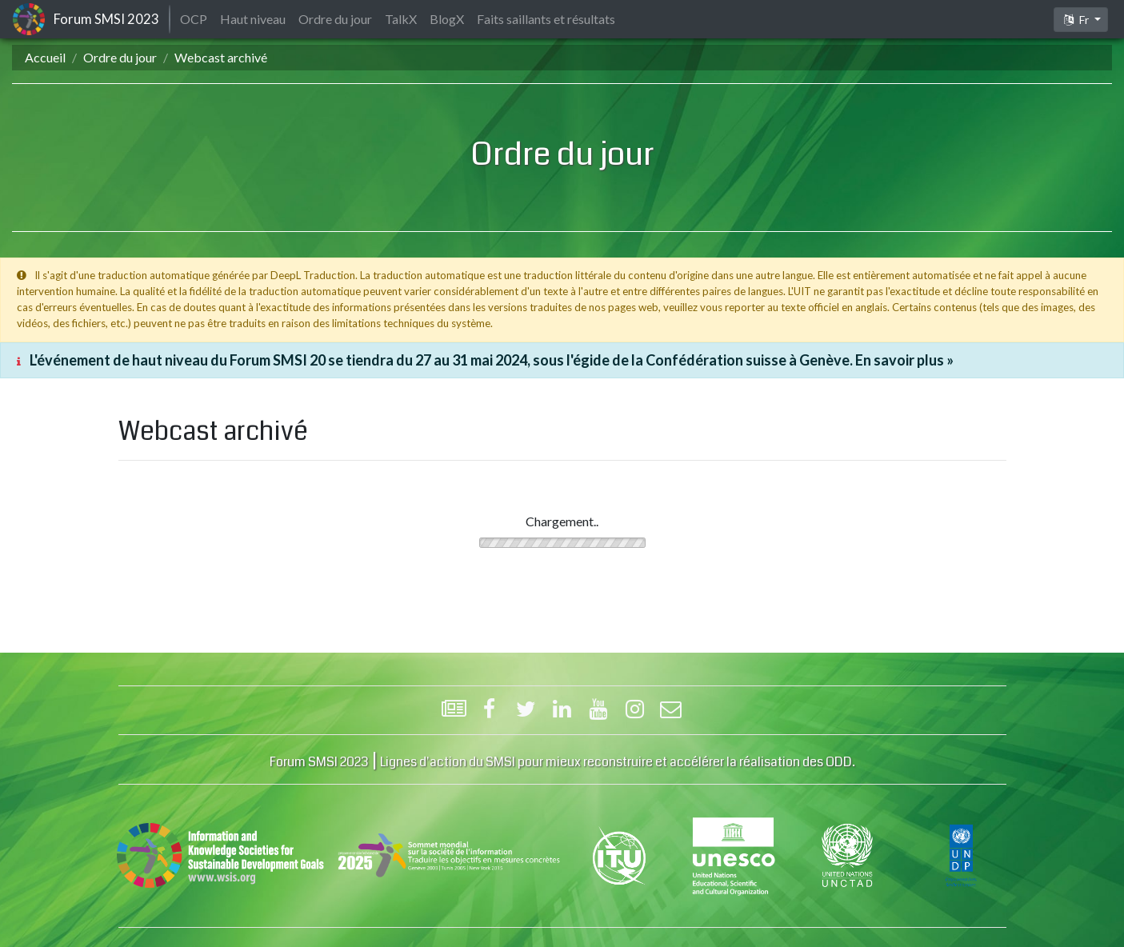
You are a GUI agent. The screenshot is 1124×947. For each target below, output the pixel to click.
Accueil (45, 57)
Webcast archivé (220, 57)
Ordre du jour (120, 57)
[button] (1081, 19)
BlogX (447, 18)
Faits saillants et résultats (546, 18)
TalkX (401, 18)
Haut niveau (253, 18)
